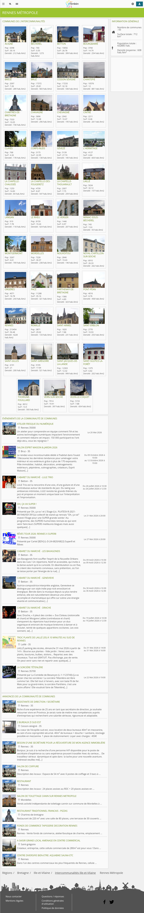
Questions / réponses (53, 896)
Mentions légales (14, 900)
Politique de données (53, 908)
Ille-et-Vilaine (42, 873)
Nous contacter (14, 896)
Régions (7, 873)
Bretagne (23, 873)
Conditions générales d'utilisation (53, 902)
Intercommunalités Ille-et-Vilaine (75, 873)
